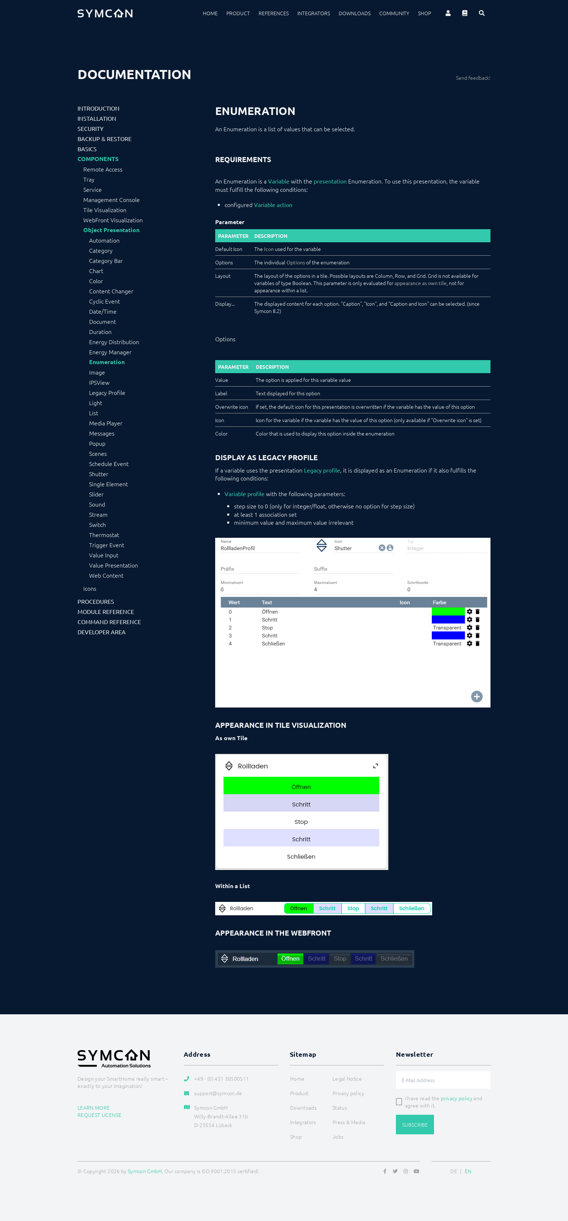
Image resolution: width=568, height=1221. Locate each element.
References (274, 13)
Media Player (105, 422)
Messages (101, 433)
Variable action (273, 204)
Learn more (94, 1107)
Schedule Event (109, 463)
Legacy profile (322, 470)
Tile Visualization (104, 209)
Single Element (108, 483)
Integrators (313, 13)
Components (98, 158)
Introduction (99, 108)
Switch (97, 524)
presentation (330, 181)
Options (296, 262)
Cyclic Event (104, 301)
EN (468, 1171)
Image (97, 372)
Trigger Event (106, 544)
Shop (424, 13)
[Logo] (105, 13)
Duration (100, 331)
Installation (97, 118)
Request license (99, 1114)
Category (101, 250)
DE (453, 1171)
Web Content (106, 575)
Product (238, 13)
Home (210, 13)
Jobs (338, 1136)
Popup (97, 443)
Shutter (98, 473)
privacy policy (456, 1098)
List (93, 412)
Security (91, 128)
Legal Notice (347, 1078)
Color (96, 280)
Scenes (98, 453)
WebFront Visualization (113, 219)
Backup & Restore (104, 138)
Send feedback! (473, 77)
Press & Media (349, 1122)
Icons (89, 588)
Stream (98, 514)
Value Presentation (113, 565)
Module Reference (106, 611)
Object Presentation (111, 230)
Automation (104, 240)
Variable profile (244, 493)
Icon (269, 249)
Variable (278, 181)
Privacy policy (348, 1093)
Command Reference (109, 621)
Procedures (96, 601)
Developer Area (102, 631)
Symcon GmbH (145, 1171)
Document (102, 321)
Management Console (111, 199)
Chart (96, 270)
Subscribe (415, 1124)
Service (92, 189)
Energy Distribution (114, 341)
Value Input (103, 554)
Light (95, 402)
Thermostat (104, 534)
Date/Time (103, 311)
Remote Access (102, 169)
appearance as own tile (420, 283)
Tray (89, 179)
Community (394, 13)
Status (340, 1107)
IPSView (99, 382)
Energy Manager (110, 351)
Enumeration (107, 362)
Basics (87, 148)
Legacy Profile (107, 392)
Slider (96, 494)
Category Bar (106, 260)
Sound (97, 504)
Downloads (355, 13)
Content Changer (111, 290)
